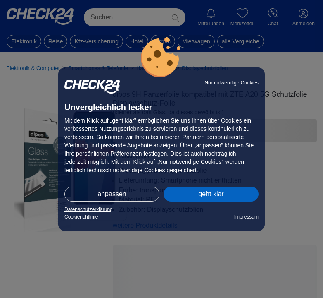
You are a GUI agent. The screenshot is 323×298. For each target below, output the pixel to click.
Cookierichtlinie (81, 217)
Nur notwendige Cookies (231, 83)
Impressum (246, 217)
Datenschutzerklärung (88, 209)
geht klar (210, 193)
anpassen (111, 193)
